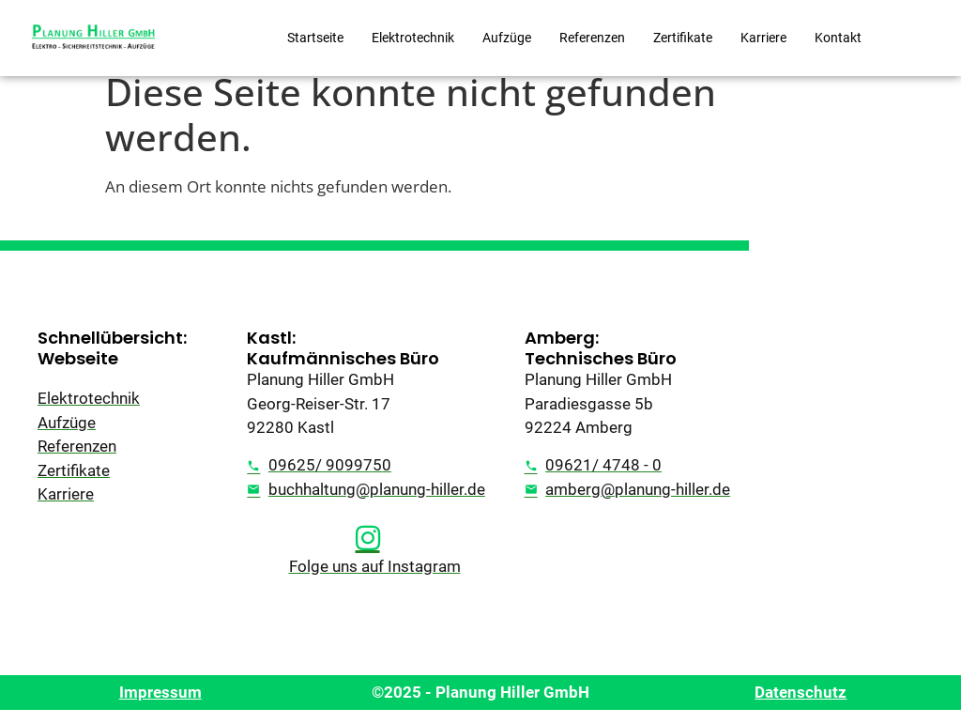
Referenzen (592, 37)
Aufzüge (506, 37)
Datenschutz (801, 706)
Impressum (160, 706)
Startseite (315, 37)
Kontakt (838, 37)
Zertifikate (682, 37)
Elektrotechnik (413, 37)
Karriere (763, 37)
